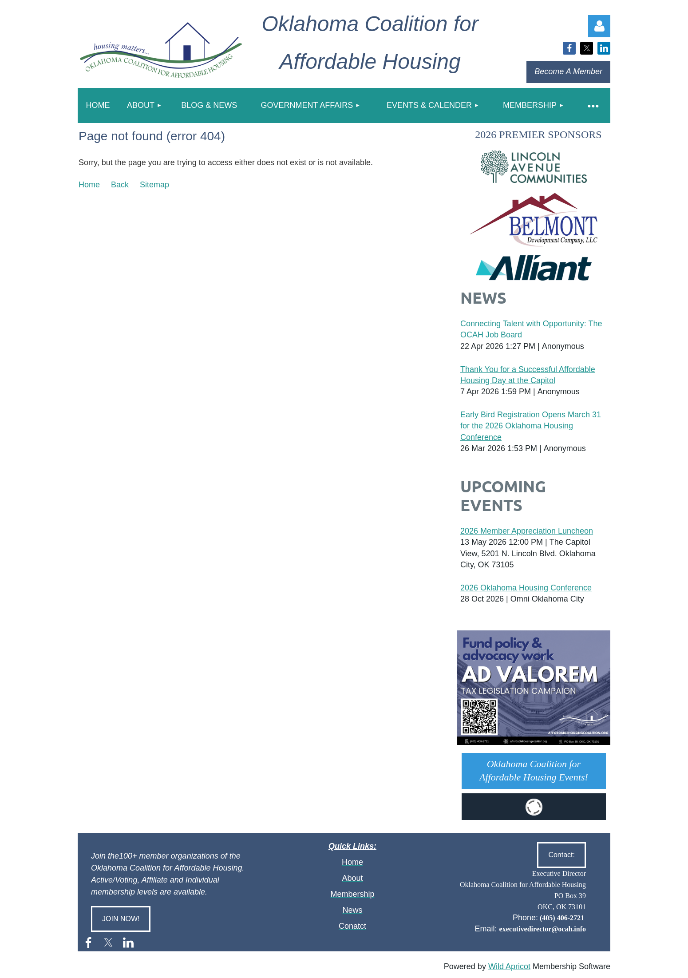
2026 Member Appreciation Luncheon (526, 531)
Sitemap (154, 184)
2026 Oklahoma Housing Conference (526, 587)
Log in (599, 26)
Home (89, 184)
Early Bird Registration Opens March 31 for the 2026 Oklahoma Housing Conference (530, 425)
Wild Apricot (509, 966)
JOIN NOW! (120, 919)
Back (120, 184)
